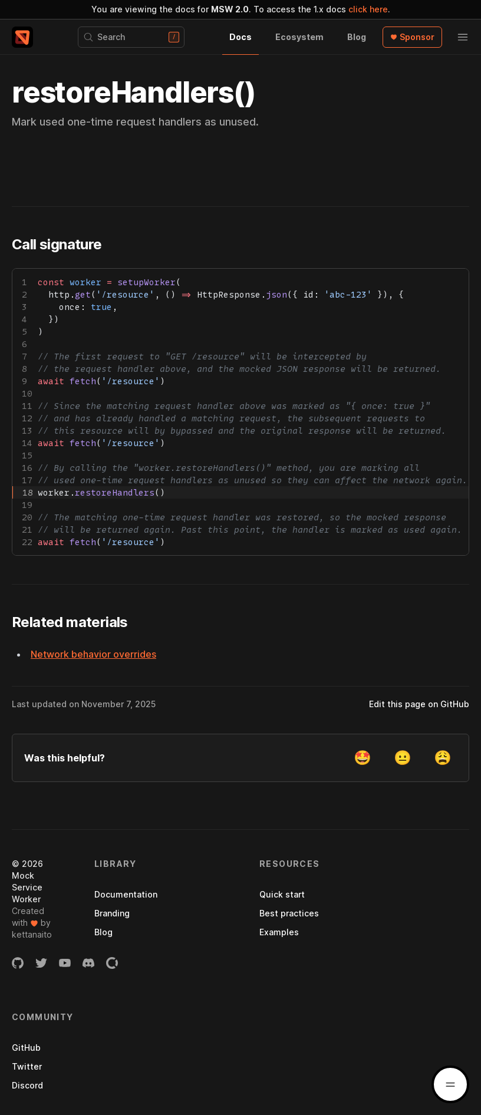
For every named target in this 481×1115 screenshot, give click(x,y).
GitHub (26, 1048)
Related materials (70, 622)
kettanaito (32, 934)
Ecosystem (299, 37)
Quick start (282, 894)
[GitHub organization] (17, 963)
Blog (356, 37)
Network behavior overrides (93, 654)
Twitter (27, 1066)
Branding (112, 913)
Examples (279, 932)
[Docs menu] (450, 1084)
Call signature (57, 244)
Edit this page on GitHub (419, 704)
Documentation (125, 894)
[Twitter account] (41, 963)
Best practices (289, 913)
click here (368, 9)
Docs (240, 37)
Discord (27, 1085)
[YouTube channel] (64, 963)
